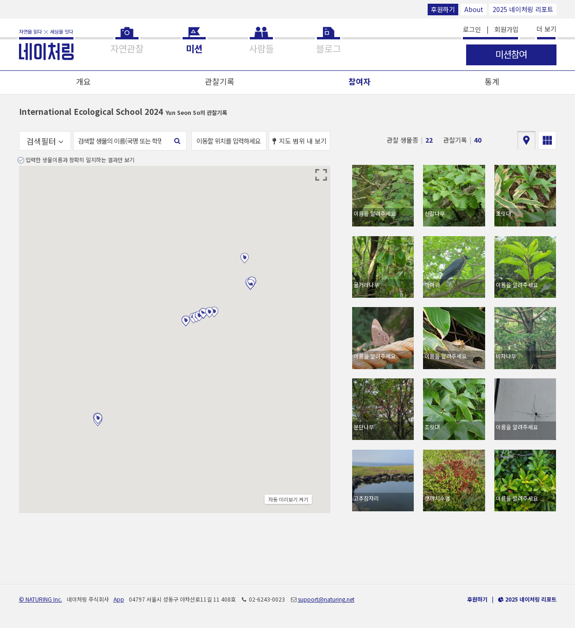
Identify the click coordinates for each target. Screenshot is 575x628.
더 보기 (546, 28)
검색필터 (44, 141)
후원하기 (443, 9)
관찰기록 (219, 81)
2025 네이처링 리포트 (523, 9)
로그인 (472, 29)
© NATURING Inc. (40, 599)
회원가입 (506, 29)
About (473, 9)
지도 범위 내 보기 (299, 140)
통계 (492, 81)
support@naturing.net (326, 599)
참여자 (359, 81)
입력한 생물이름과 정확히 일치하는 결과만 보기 (79, 159)
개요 (83, 81)
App (119, 599)
